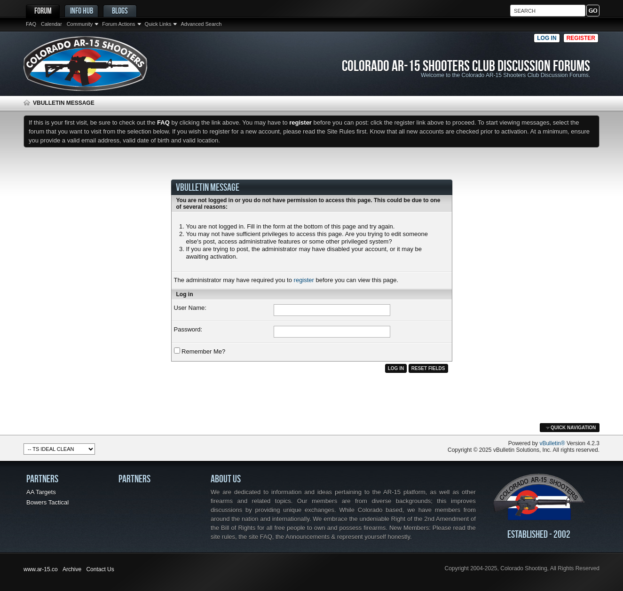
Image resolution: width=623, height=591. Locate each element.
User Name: (190, 307)
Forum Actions (118, 24)
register (304, 280)
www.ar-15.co (41, 569)
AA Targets (41, 492)
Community (80, 24)
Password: (188, 329)
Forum (43, 10)
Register (581, 38)
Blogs (120, 10)
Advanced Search (201, 24)
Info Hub (81, 10)
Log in (546, 38)
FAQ (31, 24)
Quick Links (158, 24)
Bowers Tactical (47, 502)
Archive (72, 569)
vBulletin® (552, 443)
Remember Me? (200, 351)
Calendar (51, 24)
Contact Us (100, 569)
